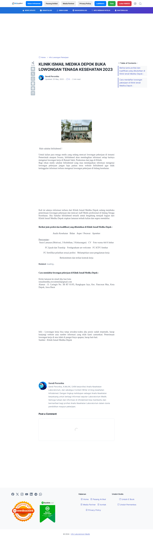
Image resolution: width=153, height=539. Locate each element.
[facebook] (33, 69)
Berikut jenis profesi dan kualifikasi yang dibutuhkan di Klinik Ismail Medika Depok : (132, 71)
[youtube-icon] (26, 494)
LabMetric (100, 3)
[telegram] (33, 83)
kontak (101, 504)
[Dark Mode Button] (135, 3)
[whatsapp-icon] (40, 494)
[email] (33, 93)
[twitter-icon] (17, 494)
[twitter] (33, 74)
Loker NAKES (124, 3)
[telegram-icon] (35, 494)
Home (85, 499)
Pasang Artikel (52, 3)
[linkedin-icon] (31, 494)
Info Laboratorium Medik (80, 534)
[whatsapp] (33, 78)
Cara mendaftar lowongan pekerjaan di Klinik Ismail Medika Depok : (130, 83)
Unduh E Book (126, 499)
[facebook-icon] (12, 494)
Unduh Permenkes (126, 504)
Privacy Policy (85, 3)
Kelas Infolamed (34, 3)
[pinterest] (33, 88)
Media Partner (68, 3)
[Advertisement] (76, 34)
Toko (112, 3)
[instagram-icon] (22, 494)
